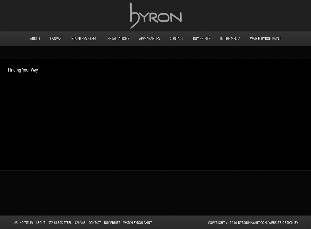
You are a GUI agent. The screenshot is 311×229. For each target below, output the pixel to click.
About (35, 38)
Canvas (56, 38)
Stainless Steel (84, 38)
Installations (117, 38)
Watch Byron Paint (265, 38)
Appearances (149, 38)
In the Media (230, 38)
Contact (176, 38)
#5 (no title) (23, 222)
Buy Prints (201, 38)
